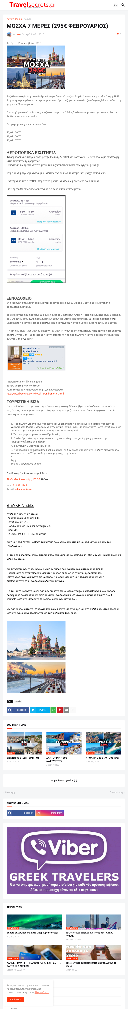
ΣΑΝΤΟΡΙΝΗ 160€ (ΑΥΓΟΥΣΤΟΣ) (56, 759)
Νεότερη (10, 792)
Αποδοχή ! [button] (15, 999)
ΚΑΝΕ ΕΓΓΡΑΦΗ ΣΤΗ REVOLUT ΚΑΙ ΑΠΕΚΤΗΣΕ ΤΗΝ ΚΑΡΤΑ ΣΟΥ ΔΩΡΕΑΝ (34, 964)
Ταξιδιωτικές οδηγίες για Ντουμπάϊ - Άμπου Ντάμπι (89, 934)
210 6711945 (20, 485)
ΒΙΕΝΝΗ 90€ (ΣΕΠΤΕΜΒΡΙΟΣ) (23, 757)
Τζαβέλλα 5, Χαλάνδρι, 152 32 (23, 479)
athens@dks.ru (23, 489)
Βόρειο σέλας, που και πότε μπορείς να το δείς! (32, 932)
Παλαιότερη (116, 792)
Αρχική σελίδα (14, 19)
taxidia (28, 19)
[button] (4, 5)
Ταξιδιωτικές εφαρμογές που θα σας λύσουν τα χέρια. (91, 964)
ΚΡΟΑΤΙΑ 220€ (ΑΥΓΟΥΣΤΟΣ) (102, 757)
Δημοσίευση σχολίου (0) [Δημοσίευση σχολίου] (64, 780)
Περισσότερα (42, 992)
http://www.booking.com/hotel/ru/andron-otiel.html (35, 393)
